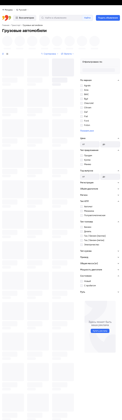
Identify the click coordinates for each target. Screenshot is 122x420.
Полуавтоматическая (94, 215)
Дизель (87, 231)
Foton (87, 125)
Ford (86, 121)
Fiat (86, 116)
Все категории (22, 18)
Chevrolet (89, 103)
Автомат (88, 206)
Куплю (87, 160)
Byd (86, 99)
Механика (89, 211)
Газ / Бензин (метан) (94, 240)
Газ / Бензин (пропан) (95, 236)
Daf (86, 112)
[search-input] (64, 18)
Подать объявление (107, 18)
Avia (86, 90)
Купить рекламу (100, 331)
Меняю (87, 164)
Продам (88, 155)
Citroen (87, 107)
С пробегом (90, 285)
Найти (88, 18)
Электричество (91, 244)
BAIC (86, 94)
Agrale (87, 85)
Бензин (87, 227)
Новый (87, 281)
